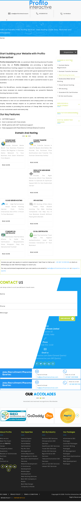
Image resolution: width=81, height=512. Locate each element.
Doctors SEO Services (50, 449)
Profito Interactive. (72, 505)
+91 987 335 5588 (71, 388)
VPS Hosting (63, 89)
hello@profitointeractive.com (58, 279)
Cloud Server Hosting (66, 85)
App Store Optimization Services (29, 471)
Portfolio (3, 467)
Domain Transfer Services (68, 71)
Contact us (4, 472)
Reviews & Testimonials (8, 464)
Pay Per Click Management (26, 461)
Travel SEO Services (49, 459)
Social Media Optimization (26, 456)
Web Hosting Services (67, 75)
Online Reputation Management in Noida (29, 466)
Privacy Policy (15, 505)
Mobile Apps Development (26, 483)
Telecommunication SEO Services (51, 471)
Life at (5, 454)
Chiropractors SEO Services (49, 453)
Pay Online (3, 505)
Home (2, 38)
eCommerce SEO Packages (69, 450)
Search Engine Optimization (26, 450)
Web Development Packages (70, 473)
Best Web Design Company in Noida (27, 496)
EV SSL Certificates (65, 96)
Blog (1, 469)
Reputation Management (67, 113)
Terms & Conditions (31, 505)
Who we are (4, 449)
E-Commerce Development (26, 478)
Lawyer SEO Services (49, 477)
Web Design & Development (62, 104)
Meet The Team (5, 452)
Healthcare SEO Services (51, 457)
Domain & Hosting (65, 60)
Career (2, 457)
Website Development (29, 475)
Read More (7, 165)
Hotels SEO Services (49, 462)
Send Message (67, 329)
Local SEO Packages (70, 454)
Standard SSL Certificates (68, 92)
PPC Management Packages (69, 463)
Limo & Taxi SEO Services (51, 475)
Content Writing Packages (69, 458)
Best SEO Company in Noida (28, 491)
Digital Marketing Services (65, 121)
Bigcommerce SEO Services (48, 466)
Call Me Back (65, 13)
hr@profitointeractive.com (40, 369)
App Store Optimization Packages (71, 468)
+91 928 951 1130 (42, 13)
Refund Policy (5, 509)
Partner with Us (19, 509)
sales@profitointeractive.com (18, 13)
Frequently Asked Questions (6, 461)
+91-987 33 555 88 (62, 273)
